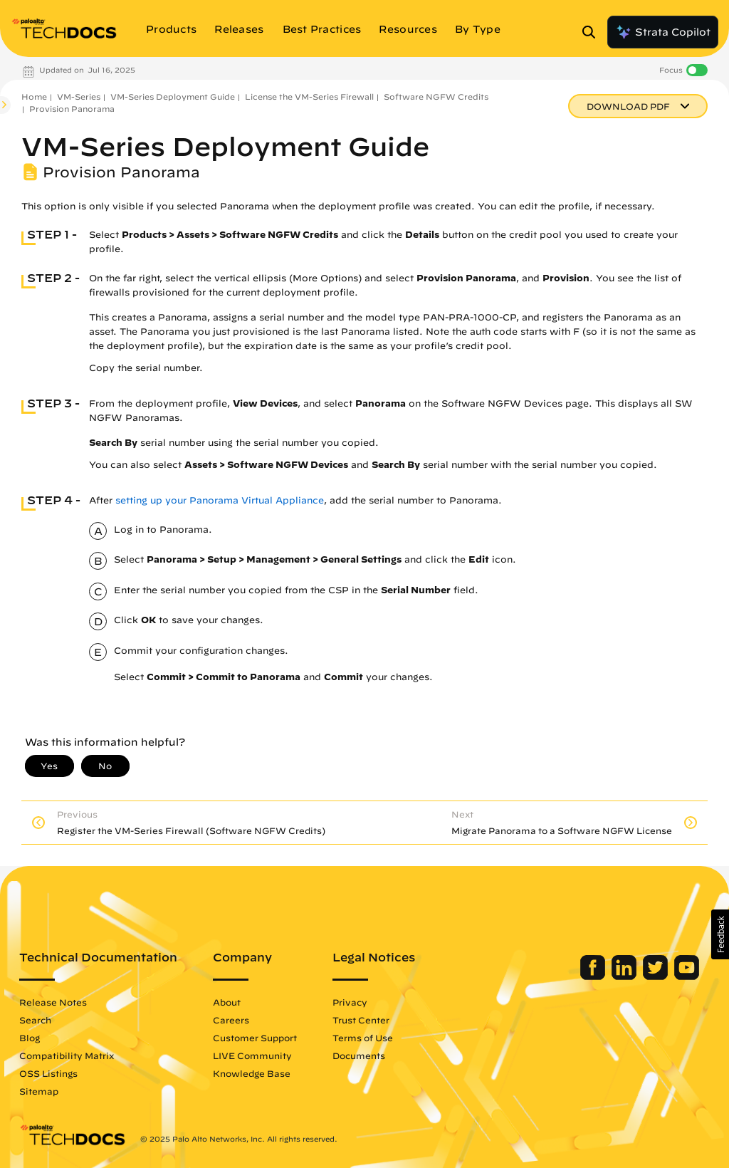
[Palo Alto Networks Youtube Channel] (686, 976)
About (227, 1002)
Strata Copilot (662, 32)
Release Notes (53, 1002)
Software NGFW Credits (436, 96)
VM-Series (78, 96)
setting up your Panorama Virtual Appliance (219, 500)
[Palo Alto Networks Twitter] (657, 976)
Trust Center (360, 1020)
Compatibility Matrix (66, 1055)
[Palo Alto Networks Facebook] (594, 976)
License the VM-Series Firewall (309, 96)
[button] (720, 934)
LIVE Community (252, 1055)
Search (35, 1020)
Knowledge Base (251, 1073)
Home (34, 96)
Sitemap (38, 1091)
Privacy (349, 1002)
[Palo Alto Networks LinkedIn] (625, 976)
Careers (231, 1020)
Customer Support (255, 1038)
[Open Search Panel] (593, 32)
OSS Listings (48, 1073)
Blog (29, 1038)
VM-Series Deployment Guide (172, 96)
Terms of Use (362, 1038)
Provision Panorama (72, 108)
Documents (358, 1055)
